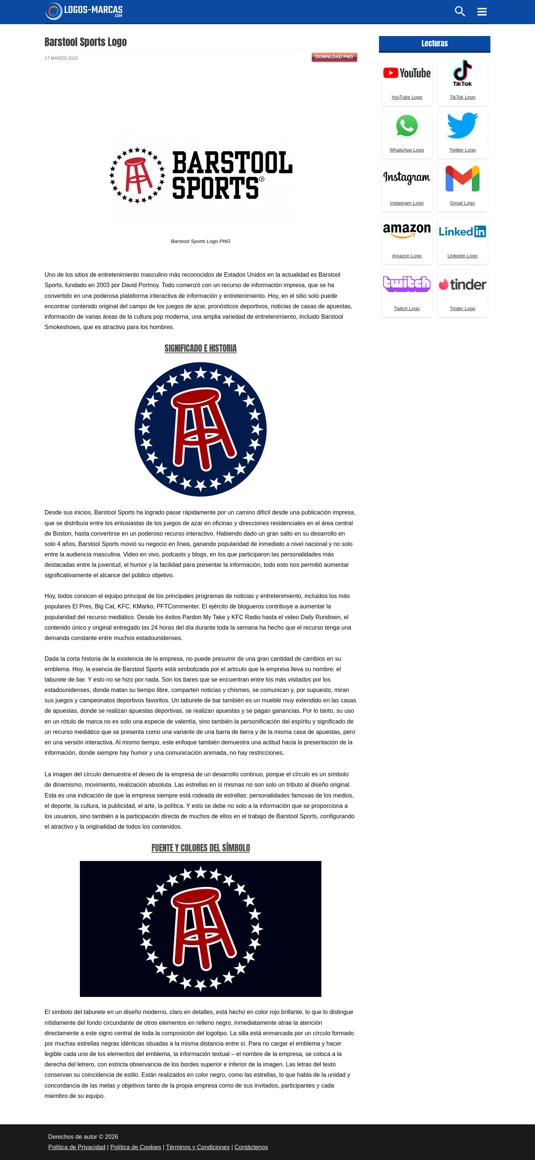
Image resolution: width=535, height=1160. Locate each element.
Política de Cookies (135, 1147)
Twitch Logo (406, 308)
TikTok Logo (463, 97)
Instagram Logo (407, 203)
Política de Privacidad (77, 1147)
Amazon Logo (407, 256)
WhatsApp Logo (407, 150)
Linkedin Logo (463, 256)
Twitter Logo (463, 150)
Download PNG (334, 56)
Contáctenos (251, 1147)
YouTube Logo (406, 97)
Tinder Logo (463, 308)
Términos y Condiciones (198, 1147)
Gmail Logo (462, 203)
